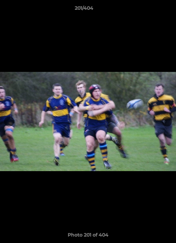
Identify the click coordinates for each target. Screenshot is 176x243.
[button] (152, 10)
